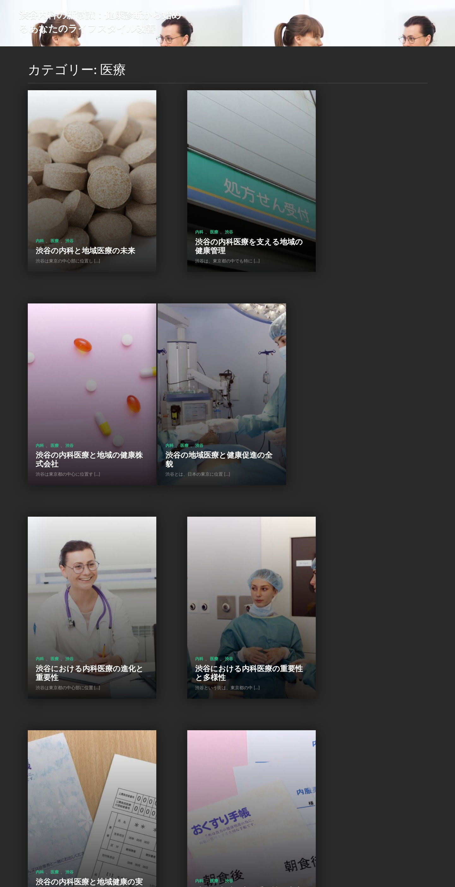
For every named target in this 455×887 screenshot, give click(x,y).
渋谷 (69, 202)
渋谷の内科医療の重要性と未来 (223, 585)
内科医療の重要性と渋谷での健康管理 (364, 585)
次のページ (249, 832)
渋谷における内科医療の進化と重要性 (219, 401)
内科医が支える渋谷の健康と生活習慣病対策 (78, 769)
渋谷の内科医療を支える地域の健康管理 (219, 217)
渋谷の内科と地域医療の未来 (82, 217)
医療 (55, 202)
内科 (40, 202)
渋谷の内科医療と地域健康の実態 (81, 585)
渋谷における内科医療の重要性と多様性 (360, 401)
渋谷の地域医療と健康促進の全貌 (81, 401)
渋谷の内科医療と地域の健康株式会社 (364, 217)
